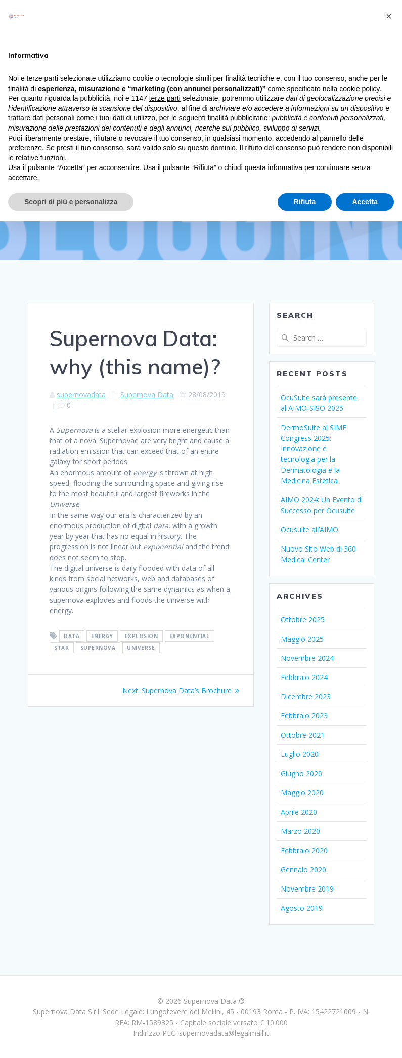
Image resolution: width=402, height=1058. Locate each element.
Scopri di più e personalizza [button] (70, 202)
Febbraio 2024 (304, 677)
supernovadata (81, 394)
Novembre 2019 (307, 889)
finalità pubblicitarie (238, 118)
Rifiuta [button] (305, 202)
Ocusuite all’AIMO (309, 529)
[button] (389, 16)
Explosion (141, 636)
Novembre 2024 (307, 658)
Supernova (98, 647)
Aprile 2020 (299, 812)
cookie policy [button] (359, 88)
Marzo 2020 (300, 831)
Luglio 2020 (300, 754)
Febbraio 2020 (304, 850)
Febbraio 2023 (304, 716)
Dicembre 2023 (306, 696)
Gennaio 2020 (303, 869)
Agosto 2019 (302, 908)
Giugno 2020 (301, 773)
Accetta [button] (365, 202)
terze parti (165, 98)
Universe (141, 647)
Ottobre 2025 (303, 619)
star (61, 647)
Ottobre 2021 (303, 735)
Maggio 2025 (302, 639)
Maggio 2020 (302, 792)
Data (71, 636)
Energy (102, 636)
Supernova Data (146, 394)
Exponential (189, 636)
